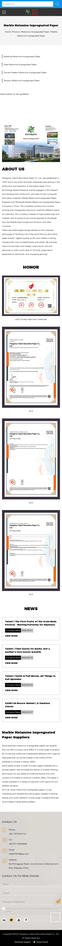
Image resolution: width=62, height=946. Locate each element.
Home (8, 32)
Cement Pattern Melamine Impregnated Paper (25, 72)
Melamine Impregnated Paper (35, 32)
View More (11, 636)
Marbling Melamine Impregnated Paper (22, 56)
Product (16, 32)
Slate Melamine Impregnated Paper (20, 64)
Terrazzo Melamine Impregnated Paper (22, 80)
